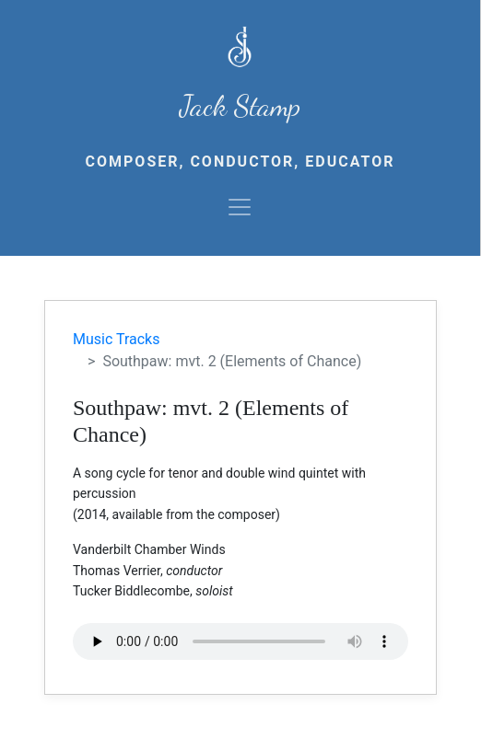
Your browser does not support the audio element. (240, 641)
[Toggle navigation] (239, 207)
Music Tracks (116, 339)
